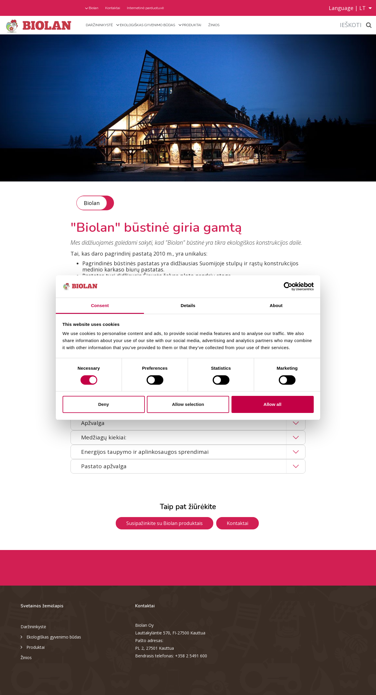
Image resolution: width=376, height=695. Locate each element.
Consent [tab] (100, 305)
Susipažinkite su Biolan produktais (164, 523)
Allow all (272, 404)
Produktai (191, 25)
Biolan (93, 8)
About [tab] (276, 305)
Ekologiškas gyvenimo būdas (147, 25)
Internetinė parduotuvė (145, 8)
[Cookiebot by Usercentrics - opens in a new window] (288, 286)
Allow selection (188, 404)
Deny (103, 404)
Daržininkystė (99, 25)
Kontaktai (112, 8)
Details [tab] (188, 305)
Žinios (213, 25)
